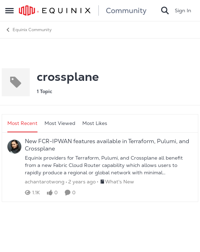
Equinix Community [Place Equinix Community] (28, 30)
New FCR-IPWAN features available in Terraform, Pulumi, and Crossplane (107, 145)
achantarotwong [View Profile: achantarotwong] (44, 181)
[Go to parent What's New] (115, 182)
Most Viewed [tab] (59, 123)
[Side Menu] (9, 10)
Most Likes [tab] (94, 123)
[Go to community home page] (82, 10)
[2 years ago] (81, 182)
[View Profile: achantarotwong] (14, 147)
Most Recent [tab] (22, 123)
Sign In (183, 10)
